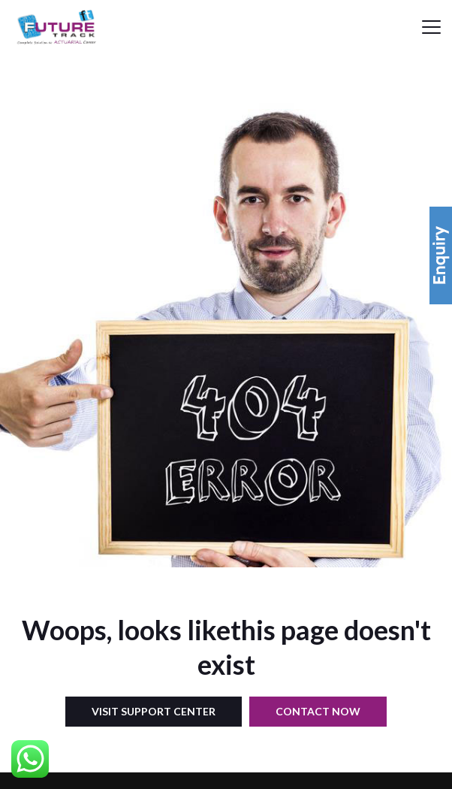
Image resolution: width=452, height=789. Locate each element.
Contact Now (318, 711)
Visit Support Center (153, 711)
